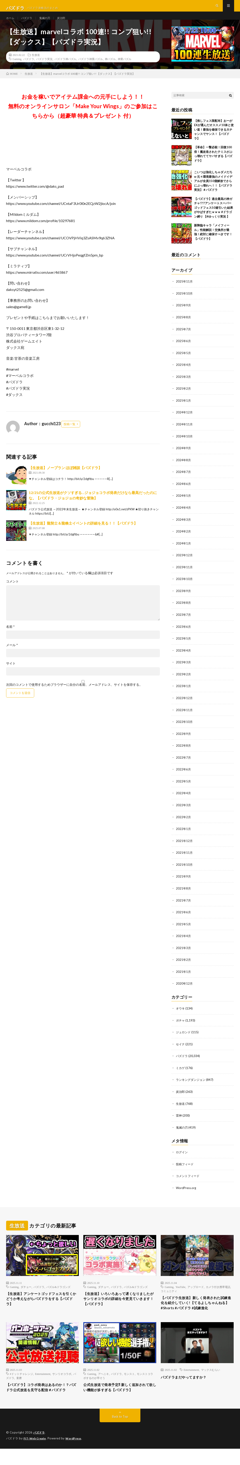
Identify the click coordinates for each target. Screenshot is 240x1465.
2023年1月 (183, 691)
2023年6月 (183, 633)
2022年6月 (183, 774)
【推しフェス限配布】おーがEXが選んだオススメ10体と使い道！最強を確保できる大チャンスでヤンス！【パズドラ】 (214, 139)
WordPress (76, 1455)
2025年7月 (183, 338)
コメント (12, 591)
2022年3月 (183, 809)
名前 (10, 636)
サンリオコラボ (61, 1382)
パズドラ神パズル (65, 68)
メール (12, 654)
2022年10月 (184, 727)
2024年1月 (183, 550)
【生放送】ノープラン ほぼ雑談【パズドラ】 (65, 477)
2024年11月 (184, 432)
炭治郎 (67, 22)
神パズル (110, 68)
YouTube (180, 1287)
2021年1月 (183, 974)
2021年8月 (183, 892)
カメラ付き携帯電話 (218, 1287)
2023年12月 (184, 562)
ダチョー (26, 1287)
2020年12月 (184, 986)
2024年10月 (184, 444)
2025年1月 (183, 409)
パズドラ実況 (44, 68)
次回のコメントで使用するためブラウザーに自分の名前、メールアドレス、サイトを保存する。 (74, 694)
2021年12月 (184, 844)
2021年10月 (184, 868)
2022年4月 (183, 797)
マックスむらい (210, 1378)
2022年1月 (183, 833)
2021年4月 (183, 939)
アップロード (195, 1287)
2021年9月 (183, 880)
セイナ (180, 1046)
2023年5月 (183, 644)
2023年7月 (183, 621)
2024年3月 (183, 527)
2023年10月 (184, 585)
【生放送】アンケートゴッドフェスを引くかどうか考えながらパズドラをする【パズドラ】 (41, 1300)
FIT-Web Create (36, 1455)
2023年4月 (183, 656)
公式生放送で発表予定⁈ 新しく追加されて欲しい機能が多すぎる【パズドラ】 (118, 1400)
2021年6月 (183, 915)
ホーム (11, 22)
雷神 (179, 1116)
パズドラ (29, 22)
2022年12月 (184, 703)
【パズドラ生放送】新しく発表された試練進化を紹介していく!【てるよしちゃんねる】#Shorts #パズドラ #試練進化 (197, 1307)
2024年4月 (183, 515)
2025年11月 (184, 291)
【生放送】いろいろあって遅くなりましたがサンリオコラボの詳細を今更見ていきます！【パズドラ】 (119, 1300)
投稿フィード (185, 1165)
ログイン (182, 1153)
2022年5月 (183, 786)
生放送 (36, 64)
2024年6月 (183, 491)
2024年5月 (183, 503)
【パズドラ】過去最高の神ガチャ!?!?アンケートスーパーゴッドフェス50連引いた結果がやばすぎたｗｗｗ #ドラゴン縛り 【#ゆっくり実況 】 (213, 217)
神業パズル (124, 68)
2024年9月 (183, 456)
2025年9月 (183, 315)
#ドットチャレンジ (21, 1382)
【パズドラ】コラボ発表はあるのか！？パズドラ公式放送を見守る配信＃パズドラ (41, 1400)
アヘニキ (103, 1382)
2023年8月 (183, 609)
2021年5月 (183, 927)
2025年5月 (183, 362)
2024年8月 (183, 468)
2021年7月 (183, 903)
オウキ (180, 1010)
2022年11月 (184, 715)
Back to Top (120, 1433)
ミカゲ (180, 1069)
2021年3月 (183, 950)
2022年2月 (183, 821)
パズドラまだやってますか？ (188, 1385)
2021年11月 (184, 856)
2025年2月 (183, 397)
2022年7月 (183, 762)
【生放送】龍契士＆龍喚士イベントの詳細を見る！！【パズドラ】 (83, 533)
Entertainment (42, 1382)
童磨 (19, 1387)
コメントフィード (188, 1176)
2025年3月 (183, 385)
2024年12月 (184, 421)
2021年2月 (183, 962)
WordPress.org (186, 1188)
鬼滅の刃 (48, 22)
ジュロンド (184, 1034)
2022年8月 (183, 750)
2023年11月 (184, 574)
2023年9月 (183, 597)
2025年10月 (184, 303)
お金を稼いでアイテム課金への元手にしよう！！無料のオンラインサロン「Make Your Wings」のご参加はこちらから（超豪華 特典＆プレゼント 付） (83, 116)
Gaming (17, 68)
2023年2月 (183, 680)
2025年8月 (183, 326)
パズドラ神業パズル (90, 68)
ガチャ (180, 1022)
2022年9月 (183, 739)
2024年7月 (183, 480)
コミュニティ (169, 1291)
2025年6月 (183, 350)
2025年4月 (183, 374)
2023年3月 (183, 668)
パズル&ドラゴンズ (58, 1287)
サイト (11, 673)
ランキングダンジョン (192, 1081)
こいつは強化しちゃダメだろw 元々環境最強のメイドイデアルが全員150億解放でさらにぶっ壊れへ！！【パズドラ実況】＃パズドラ (213, 190)
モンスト (129, 1382)
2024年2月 (183, 538)
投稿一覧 (69, 434)
